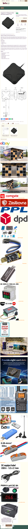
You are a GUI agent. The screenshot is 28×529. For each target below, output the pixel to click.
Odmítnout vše (8, 527)
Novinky (7, 121)
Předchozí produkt (3, 139)
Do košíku (24, 21)
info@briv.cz (13, 34)
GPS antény (22, 121)
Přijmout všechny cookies (9, 525)
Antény (18, 121)
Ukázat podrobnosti (3, 525)
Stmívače (15, 121)
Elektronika (3, 121)
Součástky (11, 121)
